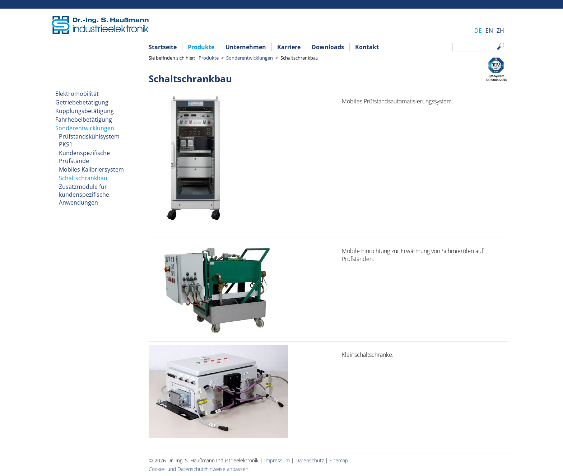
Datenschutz (310, 460)
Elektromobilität (77, 94)
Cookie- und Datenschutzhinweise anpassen (198, 469)
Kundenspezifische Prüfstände (84, 157)
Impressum (277, 460)
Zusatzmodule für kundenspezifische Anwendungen (84, 194)
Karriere (289, 47)
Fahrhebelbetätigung (83, 119)
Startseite (163, 47)
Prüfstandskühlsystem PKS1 (89, 140)
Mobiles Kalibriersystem (91, 169)
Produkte (201, 47)
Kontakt (367, 47)
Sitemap (339, 460)
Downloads (328, 47)
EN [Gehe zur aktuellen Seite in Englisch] (489, 30)
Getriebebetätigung (81, 102)
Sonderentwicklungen (249, 58)
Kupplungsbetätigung (84, 111)
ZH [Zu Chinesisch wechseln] (500, 30)
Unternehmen (245, 47)
